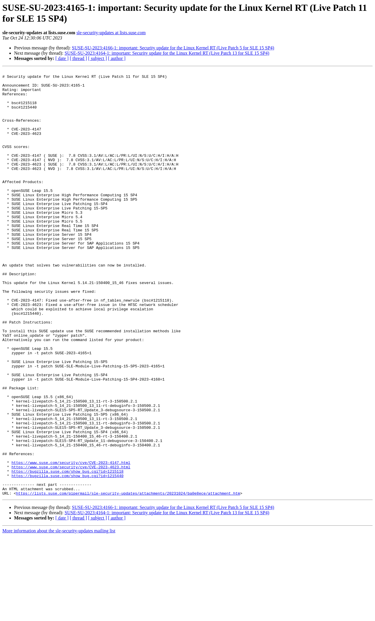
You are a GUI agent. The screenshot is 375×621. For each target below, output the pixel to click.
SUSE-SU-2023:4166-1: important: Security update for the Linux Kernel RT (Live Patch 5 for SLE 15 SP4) (173, 47)
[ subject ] (97, 58)
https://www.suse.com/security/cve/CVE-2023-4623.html (70, 546)
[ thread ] (78, 58)
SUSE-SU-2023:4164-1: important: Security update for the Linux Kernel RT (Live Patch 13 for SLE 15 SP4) (166, 53)
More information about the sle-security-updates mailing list (58, 615)
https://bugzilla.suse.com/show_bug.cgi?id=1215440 (67, 557)
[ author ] (117, 58)
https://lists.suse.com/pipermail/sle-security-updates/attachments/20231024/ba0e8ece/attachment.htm (128, 578)
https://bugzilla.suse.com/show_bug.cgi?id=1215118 (67, 552)
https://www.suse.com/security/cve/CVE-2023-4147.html (70, 541)
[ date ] (62, 58)
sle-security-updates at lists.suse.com (111, 32)
